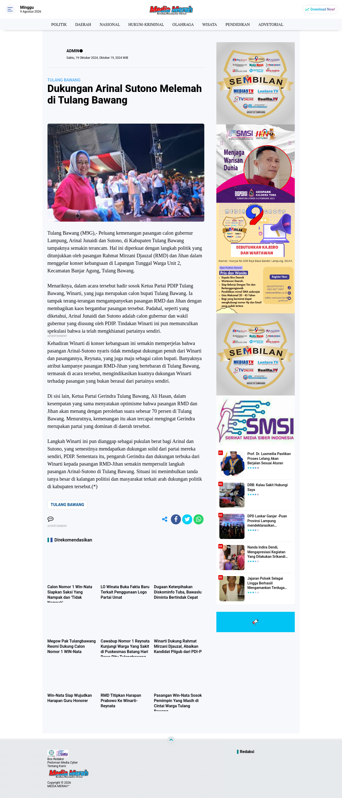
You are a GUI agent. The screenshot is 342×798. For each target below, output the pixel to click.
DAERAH (83, 24)
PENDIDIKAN (237, 24)
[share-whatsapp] (198, 519)
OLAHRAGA (183, 24)
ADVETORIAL (270, 24)
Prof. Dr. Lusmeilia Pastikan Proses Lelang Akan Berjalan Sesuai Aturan (269, 458)
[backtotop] (171, 740)
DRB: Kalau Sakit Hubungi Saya (268, 487)
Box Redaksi (55, 759)
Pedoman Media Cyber (62, 762)
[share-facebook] (176, 519)
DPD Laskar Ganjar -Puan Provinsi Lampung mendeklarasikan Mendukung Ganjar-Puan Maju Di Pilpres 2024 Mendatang (267, 521)
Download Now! (323, 9)
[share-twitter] (187, 519)
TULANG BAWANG (64, 80)
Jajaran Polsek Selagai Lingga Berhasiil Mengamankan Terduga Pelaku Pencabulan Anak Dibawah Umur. (267, 583)
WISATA (209, 24)
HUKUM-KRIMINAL (146, 24)
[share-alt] (165, 519)
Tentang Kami (56, 766)
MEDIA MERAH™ (58, 786)
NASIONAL (110, 24)
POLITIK (59, 24)
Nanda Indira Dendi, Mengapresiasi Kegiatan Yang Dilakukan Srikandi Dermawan (266, 552)
